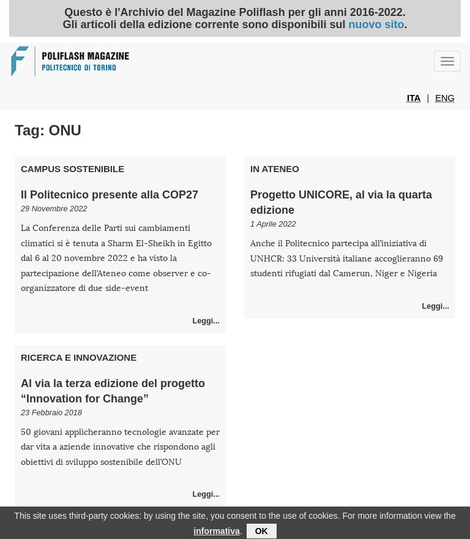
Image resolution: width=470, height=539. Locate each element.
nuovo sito (377, 24)
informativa (216, 532)
